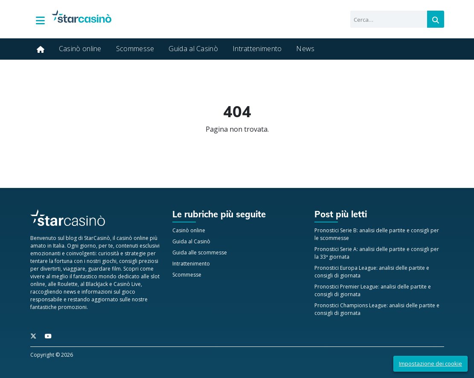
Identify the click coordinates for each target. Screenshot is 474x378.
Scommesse (135, 48)
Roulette (68, 284)
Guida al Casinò (193, 48)
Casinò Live (127, 284)
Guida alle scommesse (199, 252)
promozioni (72, 307)
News (305, 48)
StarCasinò (97, 238)
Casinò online (80, 48)
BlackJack (97, 284)
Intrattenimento (257, 48)
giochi (109, 261)
